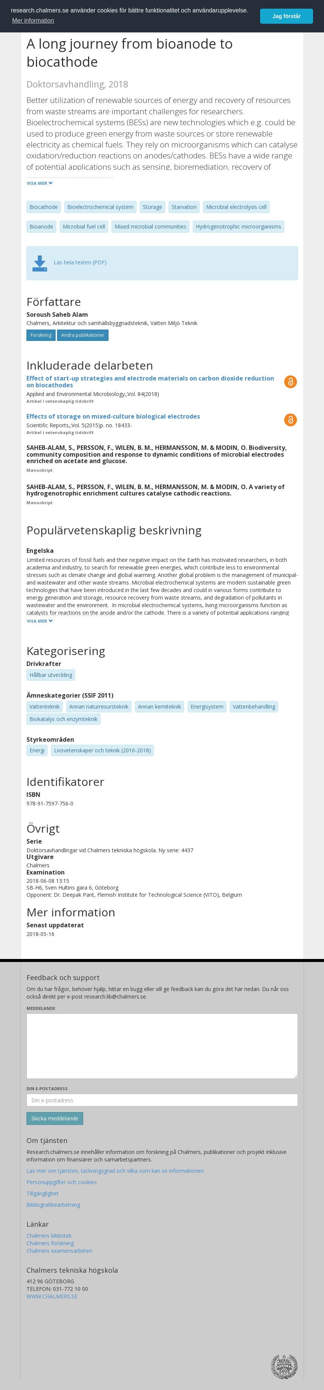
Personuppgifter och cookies (61, 1182)
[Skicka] (54, 1118)
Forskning (41, 335)
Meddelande (40, 1008)
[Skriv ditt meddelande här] (162, 1046)
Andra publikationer (82, 335)
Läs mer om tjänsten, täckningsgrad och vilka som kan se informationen (115, 1170)
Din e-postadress (47, 1088)
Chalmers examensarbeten (59, 1250)
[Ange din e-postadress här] (162, 1100)
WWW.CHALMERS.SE (52, 1296)
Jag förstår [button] (287, 16)
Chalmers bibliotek (48, 1235)
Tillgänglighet (42, 1193)
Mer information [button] (33, 20)
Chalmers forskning (50, 1243)
